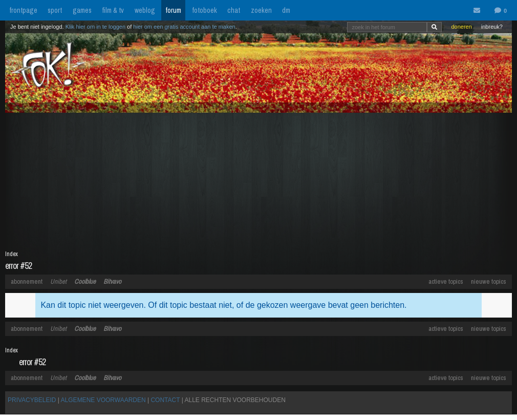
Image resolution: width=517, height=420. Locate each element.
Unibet (58, 281)
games (82, 10)
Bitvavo (112, 281)
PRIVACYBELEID (32, 400)
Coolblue (85, 281)
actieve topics (445, 281)
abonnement (26, 281)
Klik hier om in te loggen (95, 27)
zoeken (261, 10)
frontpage (23, 10)
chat (233, 10)
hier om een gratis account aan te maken (184, 27)
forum (173, 10)
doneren (461, 27)
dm (286, 10)
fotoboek (204, 10)
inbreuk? (492, 27)
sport (55, 10)
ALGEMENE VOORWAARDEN (103, 400)
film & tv (113, 10)
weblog (145, 10)
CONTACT (165, 400)
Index (11, 254)
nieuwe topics (488, 281)
